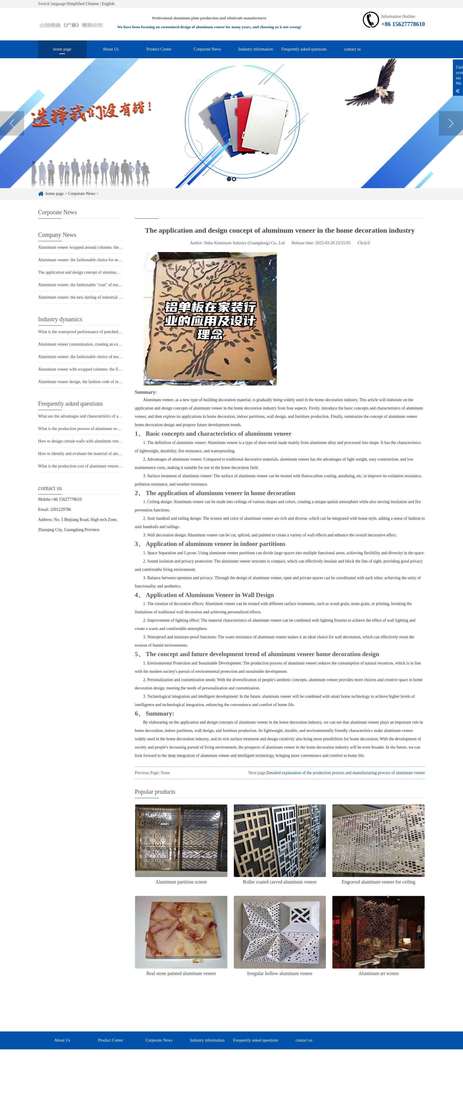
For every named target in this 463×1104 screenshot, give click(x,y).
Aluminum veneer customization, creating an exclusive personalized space (100, 344)
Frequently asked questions (304, 49)
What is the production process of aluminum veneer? (82, 428)
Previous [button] (12, 144)
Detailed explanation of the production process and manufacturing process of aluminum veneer (346, 773)
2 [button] (234, 200)
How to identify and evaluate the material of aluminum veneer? (91, 453)
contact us (352, 49)
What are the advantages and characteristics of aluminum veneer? (92, 416)
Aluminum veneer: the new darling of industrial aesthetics (86, 297)
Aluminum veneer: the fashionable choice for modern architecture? (94, 260)
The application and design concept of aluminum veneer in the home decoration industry (112, 272)
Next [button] (451, 144)
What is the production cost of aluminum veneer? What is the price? (94, 466)
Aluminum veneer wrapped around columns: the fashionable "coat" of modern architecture (113, 247)
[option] (231, 145)
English (108, 3)
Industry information (255, 49)
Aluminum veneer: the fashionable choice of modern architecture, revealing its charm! (110, 357)
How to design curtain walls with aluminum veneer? (81, 441)
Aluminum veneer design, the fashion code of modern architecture (93, 381)
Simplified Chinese (83, 3)
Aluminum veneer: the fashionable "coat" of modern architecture (92, 285)
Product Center (158, 49)
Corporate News (207, 49)
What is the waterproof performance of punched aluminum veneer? (94, 332)
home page (62, 49)
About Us (111, 49)
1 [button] (229, 200)
